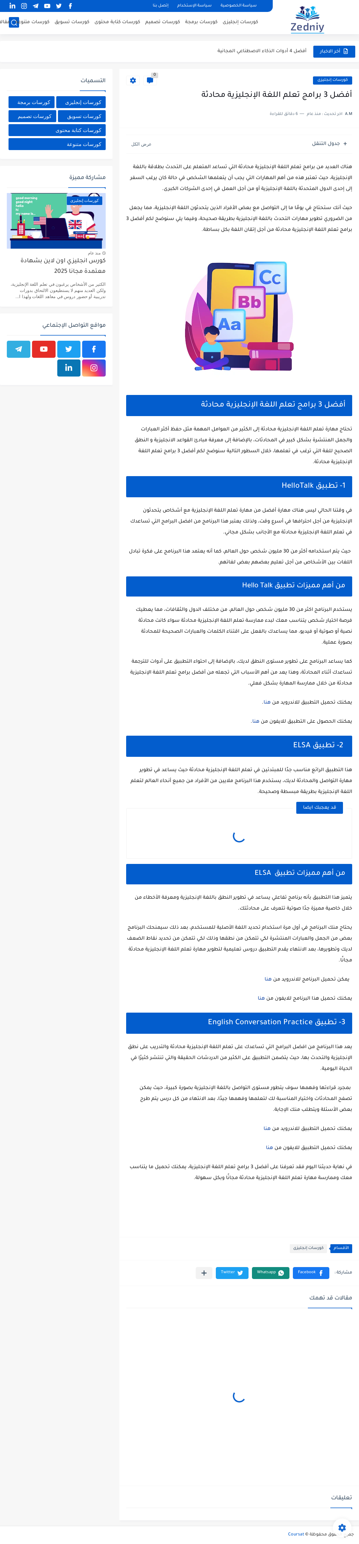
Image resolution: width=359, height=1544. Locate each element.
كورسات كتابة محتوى (117, 22)
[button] (311, 1273)
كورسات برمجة (201, 22)
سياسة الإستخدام (194, 6)
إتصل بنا (160, 6)
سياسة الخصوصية (239, 6)
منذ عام (94, 253)
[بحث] (14, 22)
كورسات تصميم (162, 22)
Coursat (296, 1534)
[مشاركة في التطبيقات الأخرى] (204, 1273)
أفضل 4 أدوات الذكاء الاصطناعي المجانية (262, 51)
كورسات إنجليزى (240, 22)
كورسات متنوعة (32, 22)
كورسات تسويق (72, 22)
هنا (267, 703)
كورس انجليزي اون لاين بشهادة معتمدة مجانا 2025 (63, 266)
